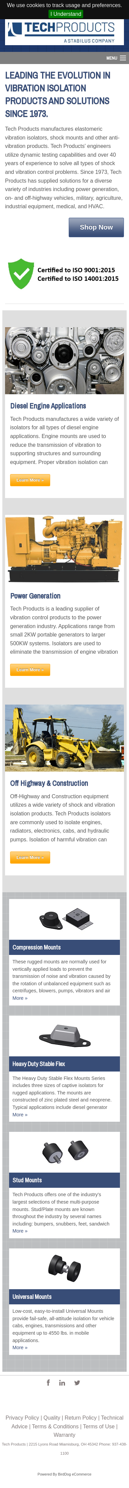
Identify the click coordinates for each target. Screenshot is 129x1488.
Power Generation (35, 596)
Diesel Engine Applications (48, 406)
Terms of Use (99, 1426)
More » (20, 998)
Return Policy (81, 1418)
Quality (51, 1418)
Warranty (64, 1435)
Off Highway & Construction (49, 783)
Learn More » (30, 480)
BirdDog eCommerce (75, 1474)
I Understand (66, 14)
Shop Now (96, 227)
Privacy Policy (22, 1418)
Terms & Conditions (55, 1426)
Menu (111, 58)
